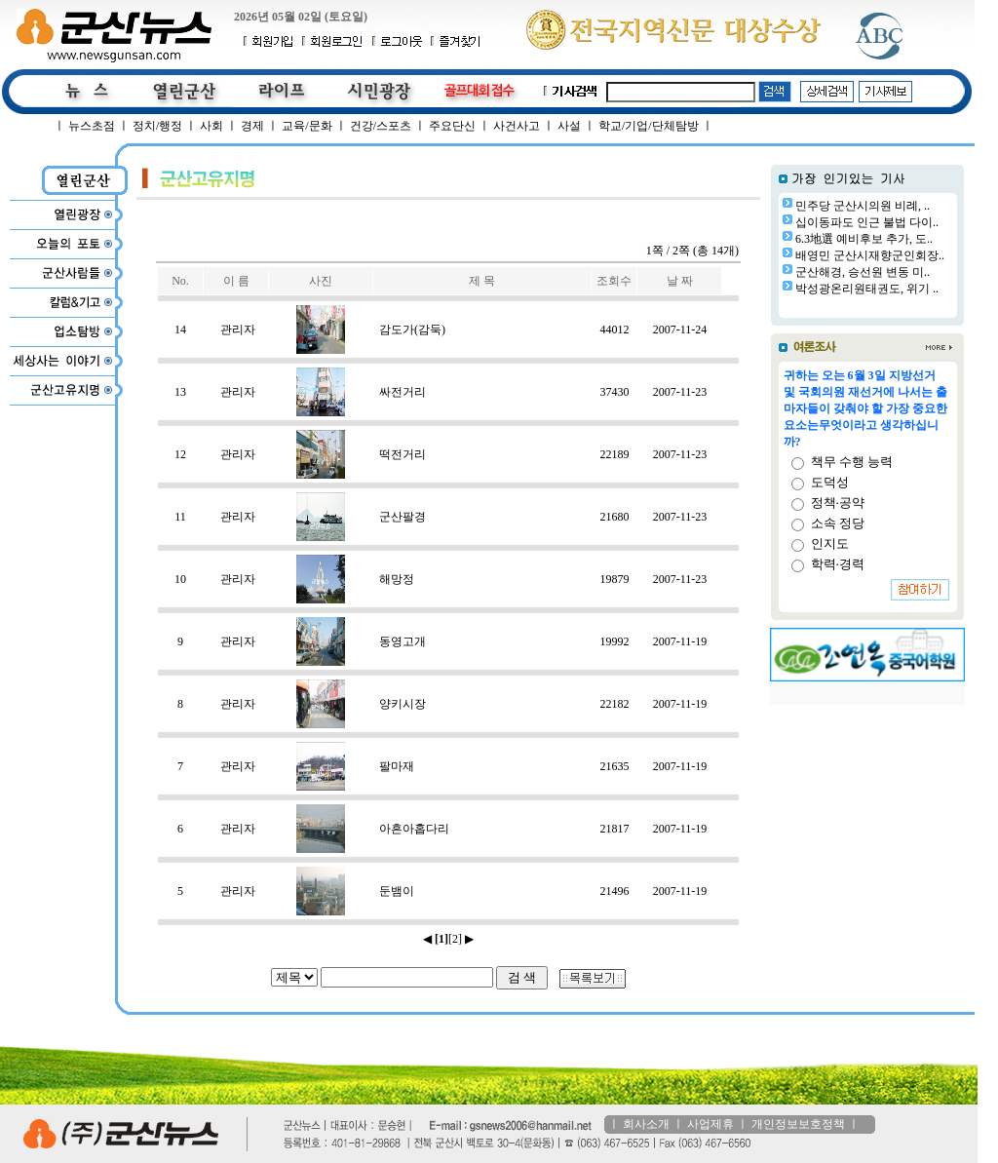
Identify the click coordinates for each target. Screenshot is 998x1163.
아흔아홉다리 (414, 828)
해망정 (396, 579)
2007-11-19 (680, 641)
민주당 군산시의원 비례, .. (862, 206)
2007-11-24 (680, 329)
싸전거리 (402, 392)
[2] (455, 939)
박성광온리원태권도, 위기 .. (867, 288)
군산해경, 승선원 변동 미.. (862, 272)
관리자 (237, 329)
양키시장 (402, 704)
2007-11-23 (680, 392)
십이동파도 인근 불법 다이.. (867, 222)
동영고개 (402, 641)
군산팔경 (402, 516)
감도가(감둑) (412, 329)
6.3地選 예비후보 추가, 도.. (864, 239)
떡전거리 (402, 454)
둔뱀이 (396, 891)
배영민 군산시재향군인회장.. (869, 255)
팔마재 (396, 766)
